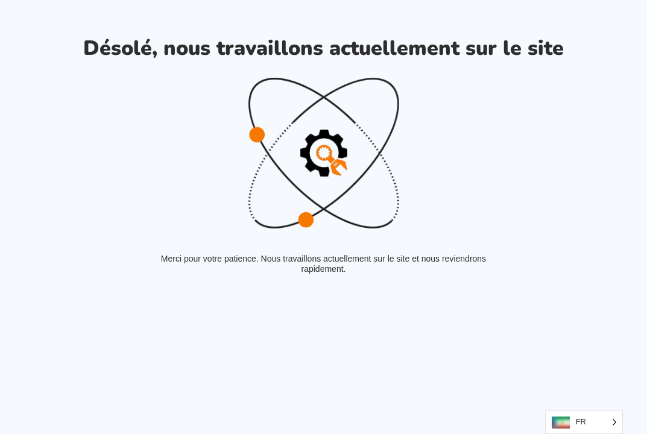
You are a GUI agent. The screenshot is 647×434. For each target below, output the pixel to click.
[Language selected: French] (584, 422)
